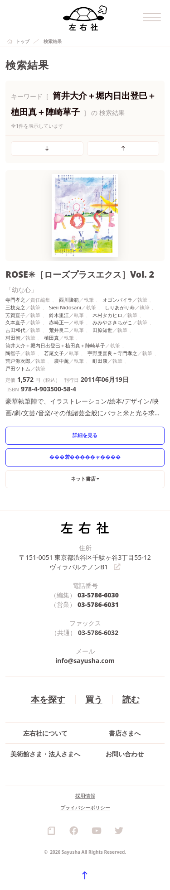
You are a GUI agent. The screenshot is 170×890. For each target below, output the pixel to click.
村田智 (12, 337)
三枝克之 (15, 307)
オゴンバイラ (117, 299)
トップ (22, 41)
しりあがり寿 (120, 307)
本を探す (48, 699)
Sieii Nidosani (65, 307)
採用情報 (85, 795)
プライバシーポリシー (85, 807)
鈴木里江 (59, 315)
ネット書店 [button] (83, 478)
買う (93, 699)
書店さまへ (125, 733)
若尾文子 (54, 353)
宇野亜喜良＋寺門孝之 (112, 353)
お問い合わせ (125, 754)
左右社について (45, 733)
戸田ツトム (17, 368)
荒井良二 (59, 330)
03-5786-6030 (98, 595)
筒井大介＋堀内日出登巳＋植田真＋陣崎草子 (55, 345)
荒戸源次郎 (17, 360)
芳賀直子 (15, 315)
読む (131, 699)
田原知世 (102, 330)
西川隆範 (69, 299)
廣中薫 (61, 360)
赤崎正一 (59, 322)
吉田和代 (15, 330)
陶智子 (12, 353)
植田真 (51, 337)
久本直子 (15, 322)
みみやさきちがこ (112, 322)
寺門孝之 (15, 299)
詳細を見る (85, 435)
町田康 (99, 360)
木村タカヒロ (107, 315)
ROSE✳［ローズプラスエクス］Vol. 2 (79, 274)
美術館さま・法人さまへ (45, 754)
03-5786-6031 (98, 605)
